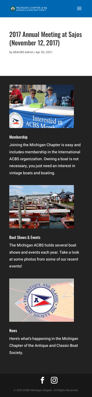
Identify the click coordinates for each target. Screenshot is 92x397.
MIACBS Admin (23, 52)
